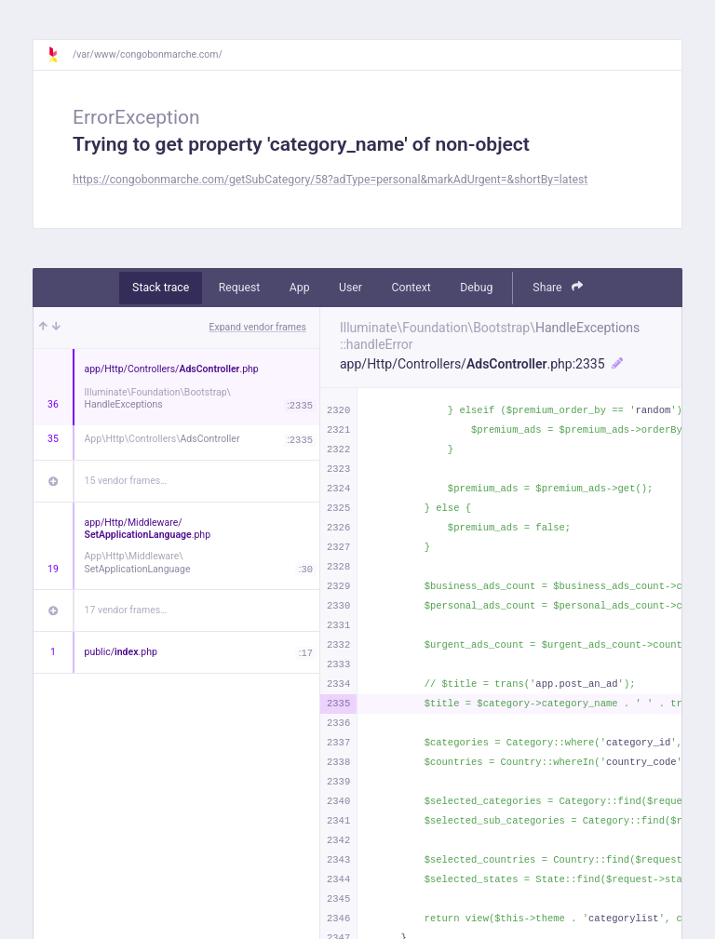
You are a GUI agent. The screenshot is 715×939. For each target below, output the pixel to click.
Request (240, 287)
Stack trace (160, 287)
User (350, 287)
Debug (476, 287)
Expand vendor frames (257, 327)
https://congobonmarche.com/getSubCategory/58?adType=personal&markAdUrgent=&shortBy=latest (330, 179)
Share (558, 287)
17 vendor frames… (126, 610)
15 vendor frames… (126, 481)
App (300, 287)
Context (410, 287)
